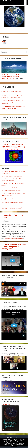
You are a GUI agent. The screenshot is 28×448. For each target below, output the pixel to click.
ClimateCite (6, 0)
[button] (25, 2)
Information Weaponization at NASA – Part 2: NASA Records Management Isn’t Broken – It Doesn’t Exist (12, 101)
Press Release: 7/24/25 (7, 111)
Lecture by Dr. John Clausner (14, 75)
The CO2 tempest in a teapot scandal (11, 190)
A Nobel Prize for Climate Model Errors (11, 91)
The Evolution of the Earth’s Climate (10, 188)
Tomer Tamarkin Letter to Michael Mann (11, 176)
